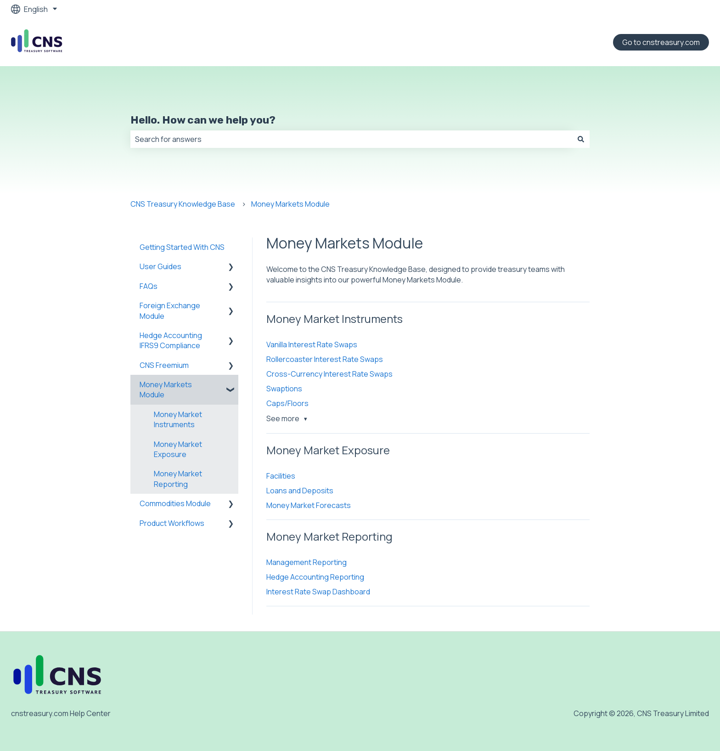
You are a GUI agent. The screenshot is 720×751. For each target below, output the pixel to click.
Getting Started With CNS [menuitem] (182, 247)
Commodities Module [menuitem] (175, 503)
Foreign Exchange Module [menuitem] (170, 310)
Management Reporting (306, 562)
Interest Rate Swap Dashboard (318, 592)
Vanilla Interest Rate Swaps (311, 344)
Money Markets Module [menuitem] (166, 389)
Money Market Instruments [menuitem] (178, 419)
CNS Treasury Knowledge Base (182, 204)
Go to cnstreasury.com (661, 42)
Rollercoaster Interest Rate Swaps (324, 359)
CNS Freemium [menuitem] (164, 365)
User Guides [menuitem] (160, 266)
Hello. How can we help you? (203, 119)
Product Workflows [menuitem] (172, 523)
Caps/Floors (287, 403)
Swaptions (284, 389)
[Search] (581, 139)
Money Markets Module (290, 204)
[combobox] (351, 139)
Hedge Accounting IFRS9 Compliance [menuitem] (171, 340)
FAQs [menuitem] (149, 286)
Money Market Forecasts (308, 505)
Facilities (280, 476)
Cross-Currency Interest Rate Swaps (329, 374)
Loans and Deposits (299, 491)
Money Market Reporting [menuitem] (178, 479)
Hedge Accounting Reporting (315, 577)
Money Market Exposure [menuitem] (178, 449)
